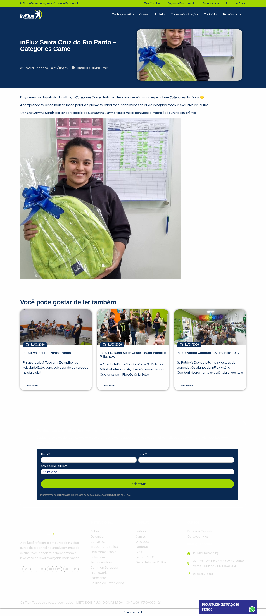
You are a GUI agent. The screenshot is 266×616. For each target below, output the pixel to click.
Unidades (160, 14)
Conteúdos (211, 14)
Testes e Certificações (184, 14)
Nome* (45, 454)
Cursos (143, 14)
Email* (142, 454)
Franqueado (211, 3)
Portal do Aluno (236, 3)
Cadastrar (137, 484)
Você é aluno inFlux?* (53, 466)
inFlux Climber (151, 3)
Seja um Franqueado (181, 3)
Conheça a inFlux (123, 14)
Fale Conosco (232, 14)
